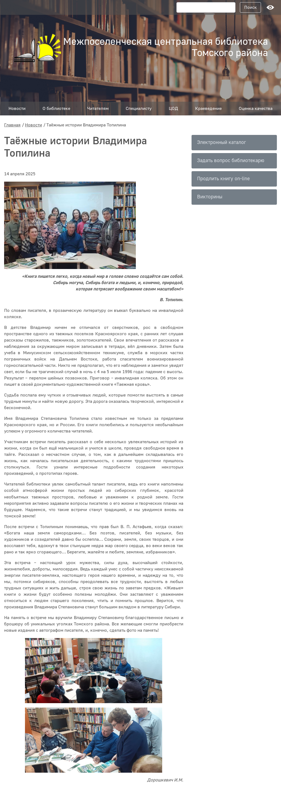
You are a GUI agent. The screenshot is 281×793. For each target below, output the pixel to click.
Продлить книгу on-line (223, 179)
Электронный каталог (221, 142)
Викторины (209, 197)
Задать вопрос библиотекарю (230, 160)
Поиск (250, 7)
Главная (12, 125)
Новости (33, 125)
